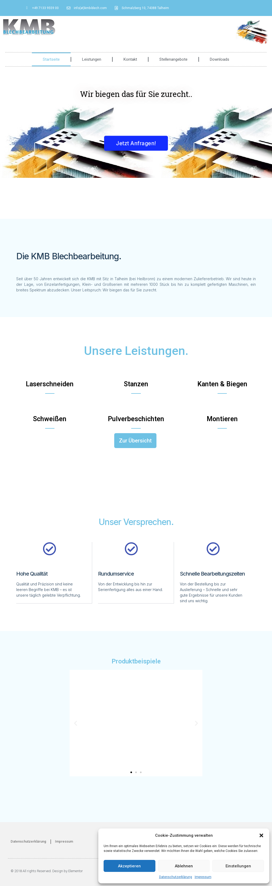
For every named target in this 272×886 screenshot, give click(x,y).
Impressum (203, 877)
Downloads (219, 59)
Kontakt (130, 59)
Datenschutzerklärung (175, 877)
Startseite (51, 59)
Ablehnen (184, 866)
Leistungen (91, 59)
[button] (261, 835)
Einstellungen (238, 866)
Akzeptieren (129, 866)
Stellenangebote (173, 59)
